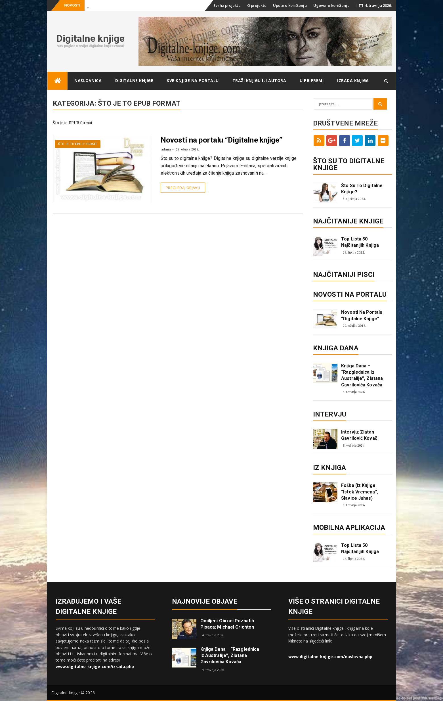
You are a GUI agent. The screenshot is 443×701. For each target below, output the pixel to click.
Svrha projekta (226, 5)
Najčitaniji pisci (344, 275)
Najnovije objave (205, 601)
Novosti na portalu (350, 294)
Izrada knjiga (353, 80)
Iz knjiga (329, 468)
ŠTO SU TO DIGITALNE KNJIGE (348, 164)
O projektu (256, 5)
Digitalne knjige (90, 38)
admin (166, 149)
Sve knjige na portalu (193, 80)
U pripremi (312, 80)
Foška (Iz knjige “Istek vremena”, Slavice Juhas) (359, 492)
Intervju (329, 414)
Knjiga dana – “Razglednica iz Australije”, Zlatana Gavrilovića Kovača (362, 375)
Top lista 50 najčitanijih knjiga (360, 242)
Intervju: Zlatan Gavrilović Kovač (359, 435)
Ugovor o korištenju (331, 5)
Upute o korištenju (290, 5)
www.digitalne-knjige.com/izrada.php (95, 666)
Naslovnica (88, 80)
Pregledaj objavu (183, 187)
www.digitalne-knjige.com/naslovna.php (330, 656)
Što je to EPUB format (77, 144)
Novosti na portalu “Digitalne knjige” (221, 140)
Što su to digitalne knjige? (362, 188)
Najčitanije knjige (348, 221)
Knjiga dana (335, 348)
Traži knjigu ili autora (259, 80)
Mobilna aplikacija (349, 527)
